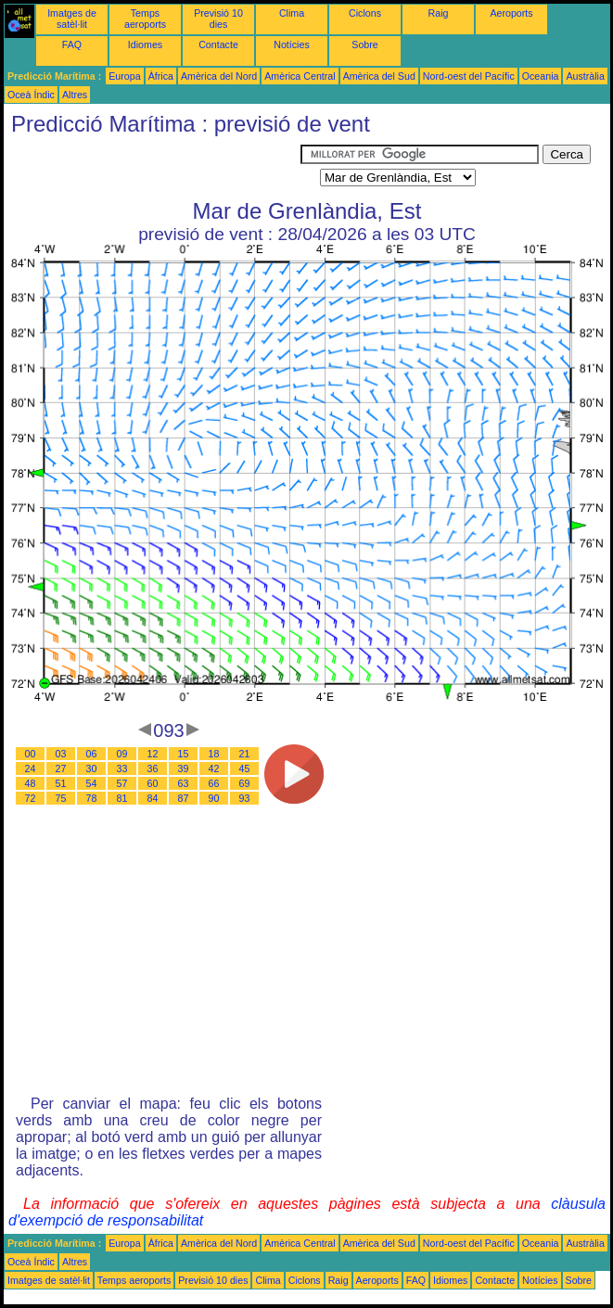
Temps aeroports (145, 18)
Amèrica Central (299, 76)
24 (30, 768)
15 (183, 753)
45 (244, 768)
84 (153, 798)
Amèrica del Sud (379, 76)
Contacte (218, 44)
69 (244, 783)
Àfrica (160, 76)
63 (183, 783)
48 (30, 783)
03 (61, 753)
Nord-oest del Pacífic (469, 76)
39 (183, 768)
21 (244, 753)
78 (91, 798)
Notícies (292, 44)
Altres (74, 94)
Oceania (540, 76)
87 (183, 798)
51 (61, 783)
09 (122, 753)
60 (153, 783)
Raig (438, 13)
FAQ (72, 44)
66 (214, 783)
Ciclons (365, 13)
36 (153, 768)
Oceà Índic (31, 94)
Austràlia (585, 76)
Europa (124, 76)
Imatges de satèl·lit (71, 18)
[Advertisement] (152, 168)
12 (153, 753)
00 (30, 753)
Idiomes (145, 44)
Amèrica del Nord (219, 76)
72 (30, 798)
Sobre (364, 44)
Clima (291, 13)
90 (214, 798)
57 (122, 783)
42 (214, 768)
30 (91, 768)
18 (214, 753)
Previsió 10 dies (218, 18)
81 (122, 798)
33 (122, 768)
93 (244, 798)
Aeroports (511, 13)
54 (91, 783)
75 (61, 798)
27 (61, 768)
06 (91, 753)
